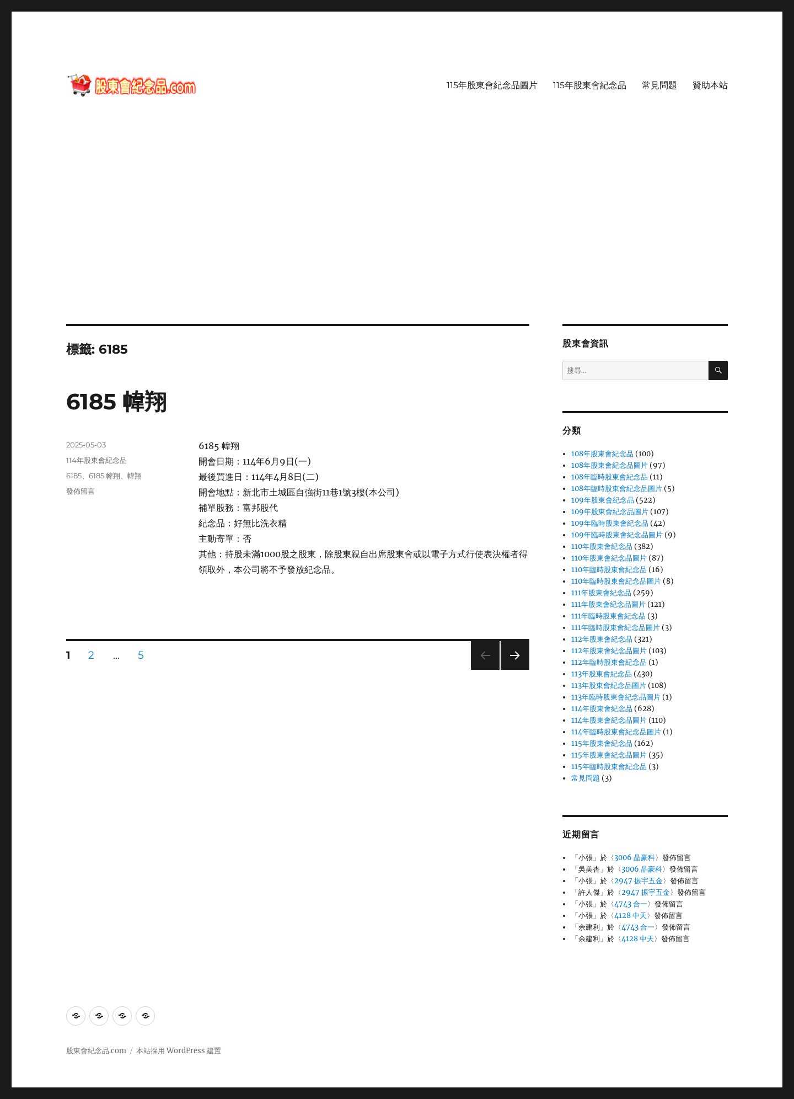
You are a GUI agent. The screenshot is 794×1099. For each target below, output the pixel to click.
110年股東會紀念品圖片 (609, 558)
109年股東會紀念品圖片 (609, 511)
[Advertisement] (397, 242)
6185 (74, 475)
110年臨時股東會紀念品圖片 (616, 581)
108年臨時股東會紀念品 (609, 477)
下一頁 (511, 669)
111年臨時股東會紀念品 (608, 616)
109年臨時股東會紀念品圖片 (617, 535)
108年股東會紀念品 (602, 453)
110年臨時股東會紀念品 (609, 569)
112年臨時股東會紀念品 (609, 662)
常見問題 (659, 85)
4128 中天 (630, 915)
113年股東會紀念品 (601, 674)
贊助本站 (710, 85)
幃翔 (134, 475)
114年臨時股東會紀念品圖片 (616, 732)
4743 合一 (630, 904)
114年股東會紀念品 (96, 460)
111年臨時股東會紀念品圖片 (615, 627)
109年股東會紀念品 (602, 500)
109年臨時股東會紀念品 (609, 523)
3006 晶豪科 (634, 857)
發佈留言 (80, 491)
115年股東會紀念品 (589, 85)
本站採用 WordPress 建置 (178, 1050)
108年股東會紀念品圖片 (609, 465)
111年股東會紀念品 (601, 592)
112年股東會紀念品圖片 (609, 650)
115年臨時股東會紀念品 (609, 766)
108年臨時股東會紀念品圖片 (616, 488)
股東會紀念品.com (96, 1050)
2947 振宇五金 (638, 880)
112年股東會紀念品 (601, 639)
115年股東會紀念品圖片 (492, 85)
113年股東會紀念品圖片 (608, 685)
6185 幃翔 (116, 401)
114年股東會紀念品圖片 (609, 720)
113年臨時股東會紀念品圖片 (616, 697)
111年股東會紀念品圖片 (608, 604)
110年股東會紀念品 (601, 546)
